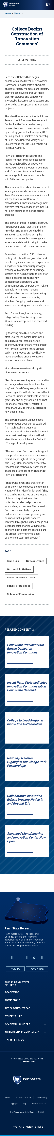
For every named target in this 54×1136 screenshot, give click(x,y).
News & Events (35, 561)
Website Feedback (39, 1103)
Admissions (12, 1000)
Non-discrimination (23, 1097)
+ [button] (45, 983)
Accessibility (41, 1097)
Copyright (14, 1103)
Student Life (13, 1016)
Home (8, 13)
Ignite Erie (13, 561)
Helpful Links (14, 1040)
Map (24, 1103)
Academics (12, 992)
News (17, 13)
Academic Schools (17, 1024)
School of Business (18, 585)
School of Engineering (20, 594)
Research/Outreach (18, 1008)
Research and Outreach (21, 577)
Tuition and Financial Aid (22, 1032)
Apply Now (37, 969)
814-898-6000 (29, 1061)
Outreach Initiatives (19, 569)
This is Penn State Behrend (17, 984)
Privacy (8, 1097)
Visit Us (15, 969)
